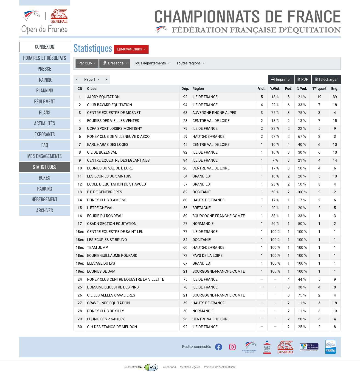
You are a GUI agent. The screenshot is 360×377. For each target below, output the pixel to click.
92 (185, 97)
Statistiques (44, 167)
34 (185, 240)
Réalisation (141, 367)
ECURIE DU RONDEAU (105, 216)
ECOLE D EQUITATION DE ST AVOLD (116, 184)
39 (335, 97)
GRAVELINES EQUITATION (108, 303)
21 (185, 271)
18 (335, 105)
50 (185, 311)
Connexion (44, 47)
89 (185, 216)
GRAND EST (202, 176)
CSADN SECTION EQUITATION (112, 224)
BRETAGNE (201, 208)
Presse (44, 69)
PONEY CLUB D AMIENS (107, 200)
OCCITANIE (201, 192)
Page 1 (90, 79)
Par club (86, 63)
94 (185, 105)
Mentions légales (190, 367)
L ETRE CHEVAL (100, 208)
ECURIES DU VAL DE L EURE (110, 168)
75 (185, 279)
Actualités (44, 123)
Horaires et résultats (44, 58)
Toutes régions (189, 63)
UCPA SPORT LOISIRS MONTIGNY (114, 128)
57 (185, 184)
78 (185, 128)
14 (335, 160)
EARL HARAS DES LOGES (107, 144)
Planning (44, 90)
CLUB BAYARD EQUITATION (109, 105)
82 (185, 192)
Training (44, 80)
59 (185, 136)
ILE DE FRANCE (205, 97)
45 (185, 144)
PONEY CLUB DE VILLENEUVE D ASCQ (118, 136)
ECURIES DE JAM (101, 271)
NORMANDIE (203, 224)
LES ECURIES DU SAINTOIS (109, 176)
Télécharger (326, 79)
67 (185, 263)
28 (185, 121)
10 (335, 144)
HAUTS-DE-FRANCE (208, 136)
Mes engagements (44, 156)
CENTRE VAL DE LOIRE (211, 121)
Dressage (113, 63)
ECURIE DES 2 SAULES (105, 319)
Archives (44, 210)
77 (185, 232)
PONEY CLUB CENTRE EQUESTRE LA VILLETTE (125, 279)
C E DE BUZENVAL (102, 152)
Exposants (44, 134)
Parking (44, 189)
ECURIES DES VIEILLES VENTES (113, 121)
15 (335, 121)
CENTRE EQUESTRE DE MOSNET (114, 113)
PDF (303, 79)
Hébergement (44, 199)
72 (185, 255)
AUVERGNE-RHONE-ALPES (214, 113)
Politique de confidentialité (220, 367)
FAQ (44, 145)
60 (185, 247)
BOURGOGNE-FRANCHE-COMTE (218, 216)
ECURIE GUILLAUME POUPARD (112, 255)
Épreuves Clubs (130, 49)
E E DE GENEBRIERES (104, 192)
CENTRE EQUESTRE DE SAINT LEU (115, 232)
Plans (44, 112)
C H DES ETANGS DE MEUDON (112, 327)
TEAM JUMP (97, 247)
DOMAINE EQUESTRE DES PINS (113, 287)
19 (319, 97)
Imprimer (281, 79)
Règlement (44, 101)
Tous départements (150, 63)
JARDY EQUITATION (103, 97)
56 (185, 208)
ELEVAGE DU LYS (101, 263)
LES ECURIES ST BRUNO (107, 240)
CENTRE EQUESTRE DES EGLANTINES (118, 160)
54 (185, 176)
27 (185, 224)
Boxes (44, 178)
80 (185, 200)
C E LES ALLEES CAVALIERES (111, 295)
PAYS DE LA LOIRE (207, 255)
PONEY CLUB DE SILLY (105, 311)
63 (185, 113)
